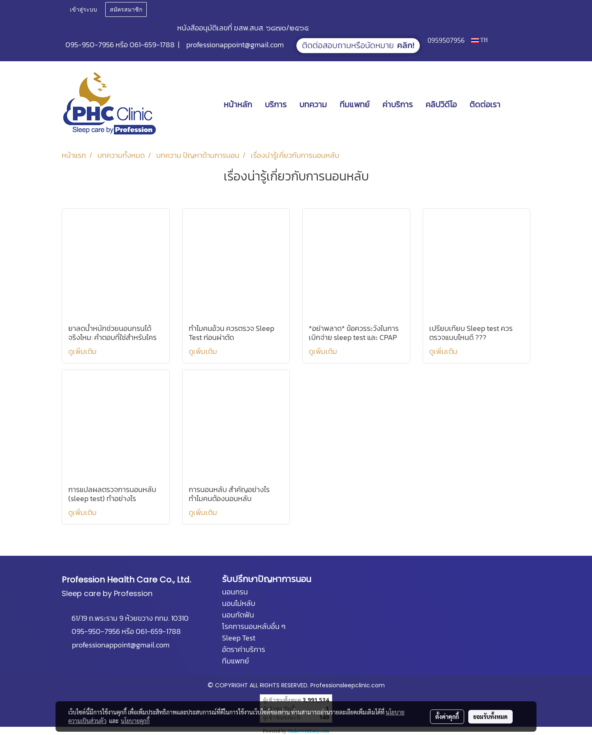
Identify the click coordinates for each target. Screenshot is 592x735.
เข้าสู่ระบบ (83, 10)
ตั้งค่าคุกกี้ (447, 716)
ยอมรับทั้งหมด (490, 716)
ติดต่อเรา (484, 104)
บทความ (313, 104)
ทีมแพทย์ (355, 104)
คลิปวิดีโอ (441, 104)
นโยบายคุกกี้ (135, 720)
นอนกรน (235, 591)
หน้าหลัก (238, 104)
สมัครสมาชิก (126, 10)
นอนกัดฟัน (238, 614)
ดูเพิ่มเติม (83, 351)
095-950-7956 (89, 44)
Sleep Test (238, 637)
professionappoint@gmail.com (235, 44)
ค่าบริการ (397, 104)
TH (479, 40)
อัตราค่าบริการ (243, 649)
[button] (519, 104)
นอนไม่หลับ (238, 603)
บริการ (276, 104)
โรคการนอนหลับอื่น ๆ (253, 626)
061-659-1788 (152, 44)
